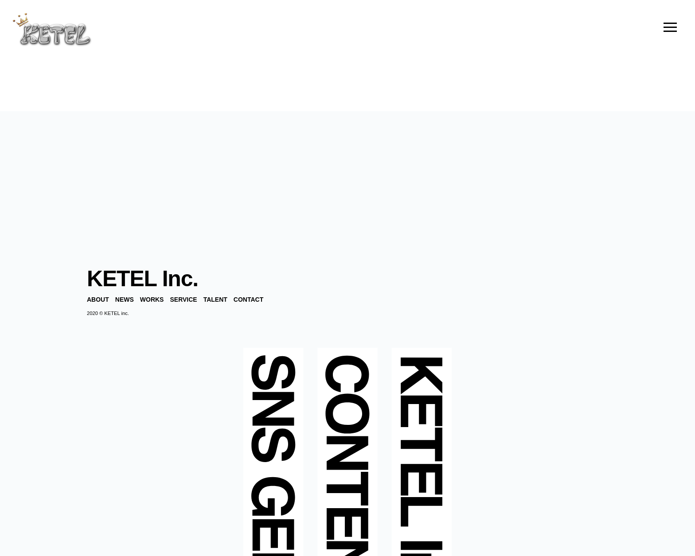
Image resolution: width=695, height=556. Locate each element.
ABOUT (98, 299)
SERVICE (183, 299)
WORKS (152, 299)
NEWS (124, 299)
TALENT (215, 299)
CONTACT (248, 299)
